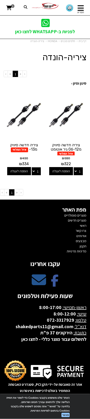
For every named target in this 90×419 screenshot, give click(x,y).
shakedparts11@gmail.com (44, 326)
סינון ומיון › (78, 83)
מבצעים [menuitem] (81, 241)
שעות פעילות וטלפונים (45, 296)
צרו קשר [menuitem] (81, 230)
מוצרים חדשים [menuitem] (77, 220)
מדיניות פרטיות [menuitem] (76, 251)
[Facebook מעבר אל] (55, 284)
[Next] (10, 74)
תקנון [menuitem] (83, 246)
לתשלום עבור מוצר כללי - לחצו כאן (53, 339)
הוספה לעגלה (61, 171)
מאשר (65, 415)
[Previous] (20, 74)
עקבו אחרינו (45, 264)
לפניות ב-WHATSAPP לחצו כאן (45, 31)
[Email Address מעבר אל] (39, 284)
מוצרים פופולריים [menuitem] (75, 215)
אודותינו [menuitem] (81, 236)
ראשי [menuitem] (83, 225)
